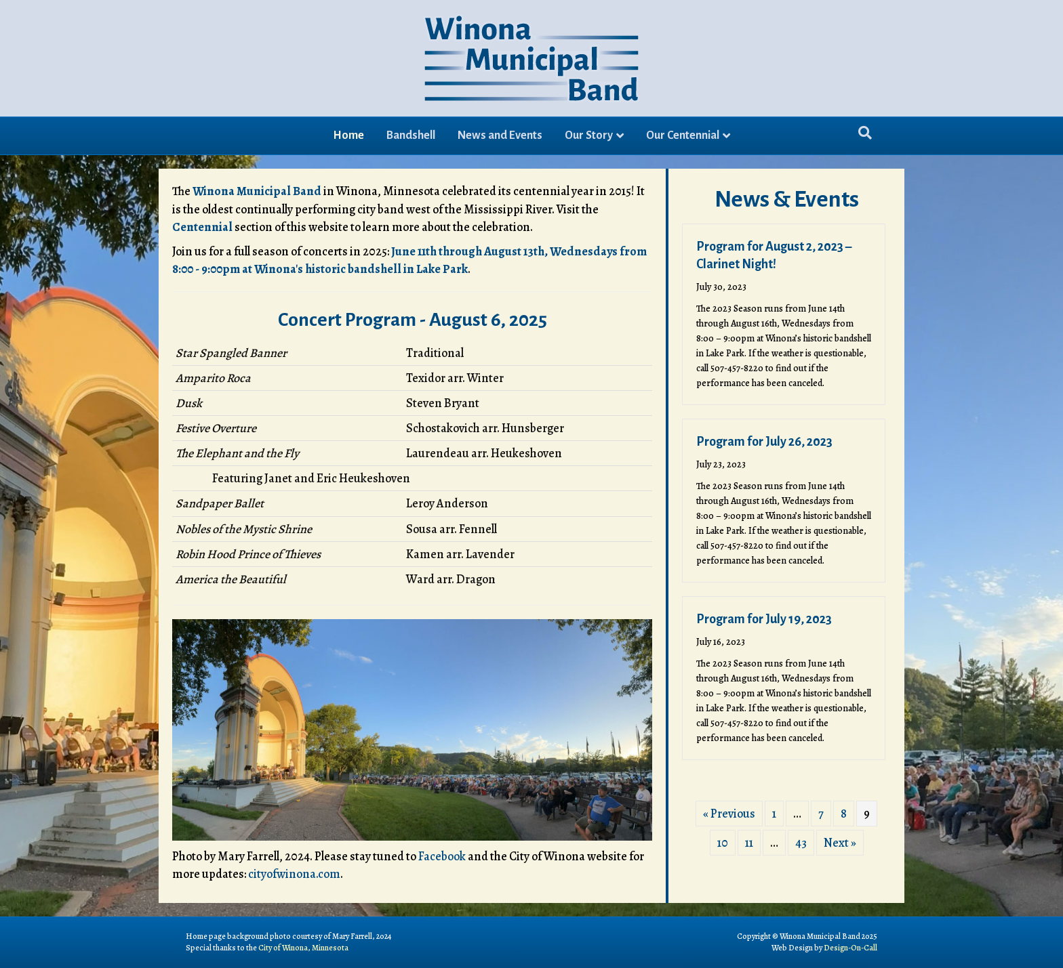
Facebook (442, 856)
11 (749, 843)
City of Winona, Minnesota (303, 947)
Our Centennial (682, 135)
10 (722, 843)
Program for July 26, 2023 (764, 441)
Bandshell (410, 135)
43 (801, 843)
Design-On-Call (850, 947)
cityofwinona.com (294, 874)
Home (348, 135)
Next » (840, 843)
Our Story (589, 135)
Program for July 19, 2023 (764, 619)
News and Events (500, 135)
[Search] (865, 133)
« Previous (729, 813)
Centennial (202, 227)
